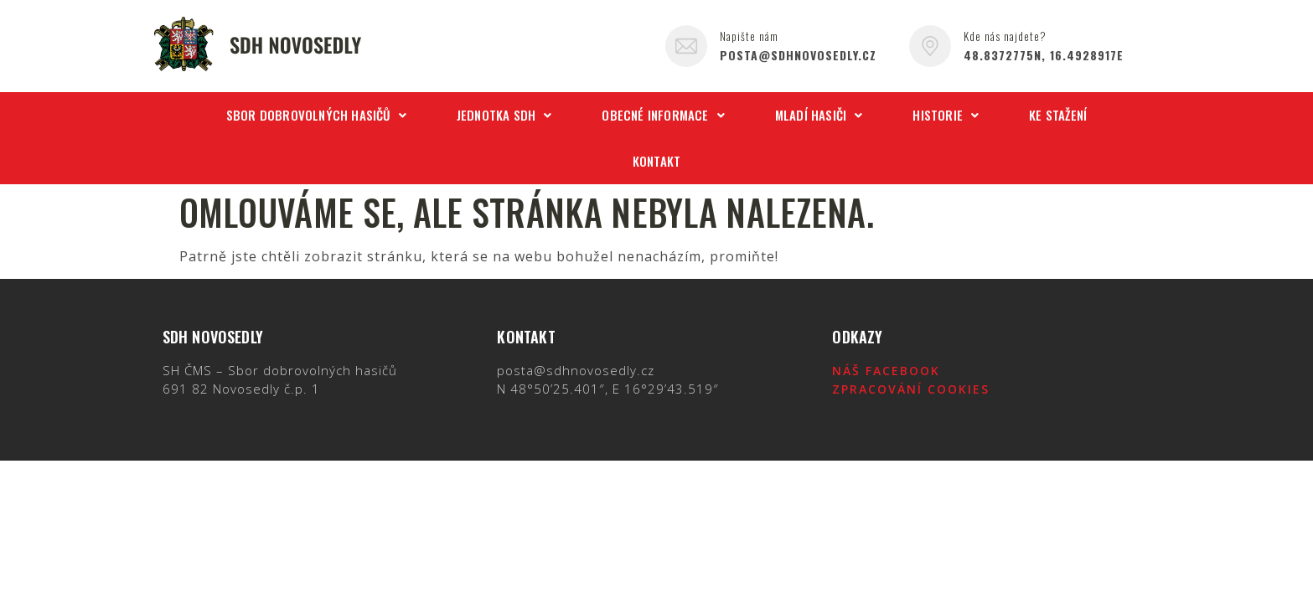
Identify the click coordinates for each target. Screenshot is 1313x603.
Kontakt (656, 161)
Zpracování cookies (911, 389)
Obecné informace (663, 115)
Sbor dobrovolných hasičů (316, 115)
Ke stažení (1058, 115)
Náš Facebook (886, 371)
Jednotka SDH (504, 115)
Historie (945, 115)
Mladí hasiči (819, 115)
